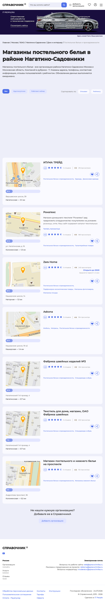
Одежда (78, 179)
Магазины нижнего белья (85, 481)
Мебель (46, 328)
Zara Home (50, 262)
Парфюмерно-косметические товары (58, 289)
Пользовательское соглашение (16, 594)
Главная (6, 42)
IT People (99, 597)
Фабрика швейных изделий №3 (64, 361)
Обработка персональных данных (17, 591)
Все (5, 91)
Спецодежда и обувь (83, 378)
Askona (48, 311)
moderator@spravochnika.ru (90, 569)
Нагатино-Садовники (36, 42)
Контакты (41, 591)
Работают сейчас (38, 91)
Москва (14, 42)
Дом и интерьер (54, 42)
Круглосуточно (19, 91)
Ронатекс (49, 212)
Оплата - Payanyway (11, 598)
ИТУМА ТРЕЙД (52, 162)
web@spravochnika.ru (93, 565)
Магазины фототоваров (83, 289)
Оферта (40, 598)
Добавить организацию (52, 521)
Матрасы (54, 328)
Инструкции (54, 591)
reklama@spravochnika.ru (91, 567)
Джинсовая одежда (90, 179)
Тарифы (40, 594)
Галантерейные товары (84, 245)
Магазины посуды (50, 293)
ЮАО (22, 42)
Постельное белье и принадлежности (58, 179)
